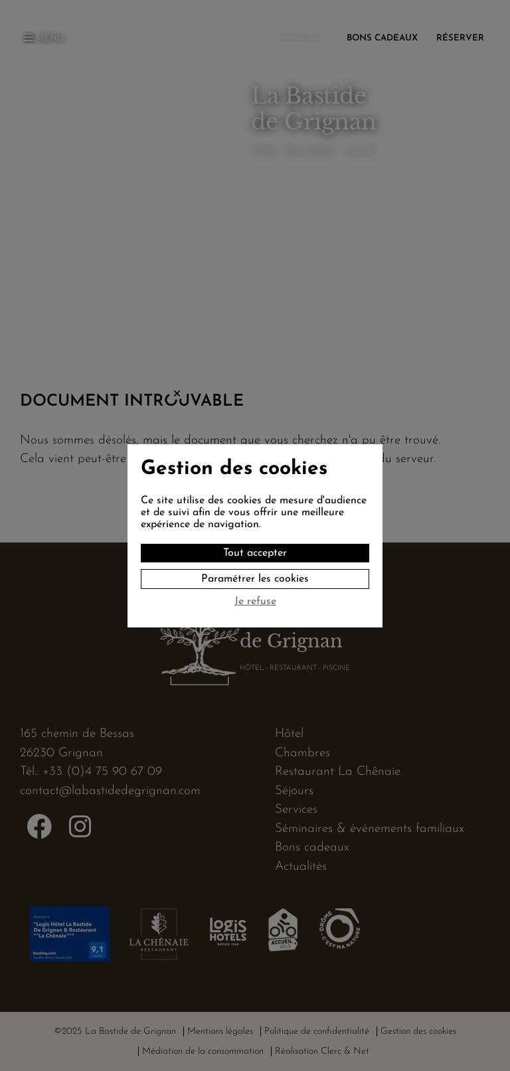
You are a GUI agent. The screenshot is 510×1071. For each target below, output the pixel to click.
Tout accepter (255, 553)
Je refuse (255, 601)
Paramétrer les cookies (255, 579)
